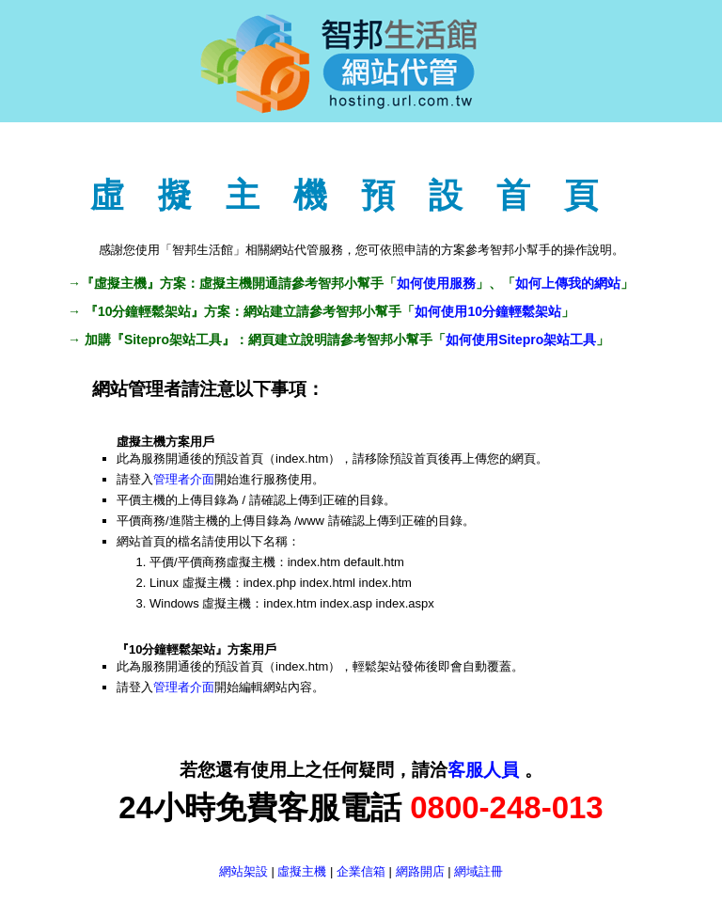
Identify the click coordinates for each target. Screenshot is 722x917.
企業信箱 (361, 871)
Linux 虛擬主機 (190, 583)
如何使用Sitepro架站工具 (521, 339)
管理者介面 (183, 479)
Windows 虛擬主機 (200, 603)
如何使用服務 (436, 283)
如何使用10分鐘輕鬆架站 (488, 311)
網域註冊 (478, 871)
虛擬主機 (120, 283)
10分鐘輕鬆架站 (145, 311)
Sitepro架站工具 (173, 339)
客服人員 (485, 770)
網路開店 (420, 871)
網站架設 (243, 871)
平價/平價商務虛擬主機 (212, 562)
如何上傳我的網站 (567, 283)
